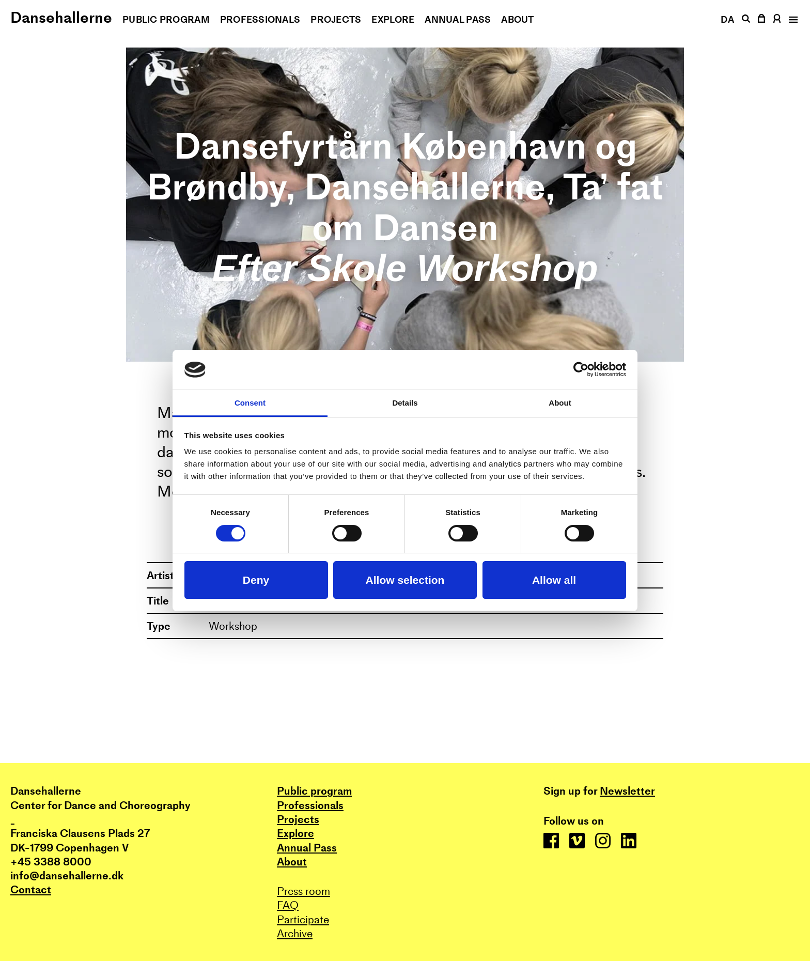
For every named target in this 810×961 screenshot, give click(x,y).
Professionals (260, 19)
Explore (392, 19)
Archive (295, 933)
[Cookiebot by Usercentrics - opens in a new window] (581, 369)
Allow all (554, 580)
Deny (256, 580)
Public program (166, 19)
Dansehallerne (61, 17)
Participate (303, 919)
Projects (335, 19)
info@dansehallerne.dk (66, 875)
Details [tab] (404, 402)
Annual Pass (458, 19)
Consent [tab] (250, 402)
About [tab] (560, 402)
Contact (30, 889)
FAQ (288, 905)
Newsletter (627, 791)
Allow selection (405, 580)
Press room (303, 891)
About (517, 19)
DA (727, 19)
